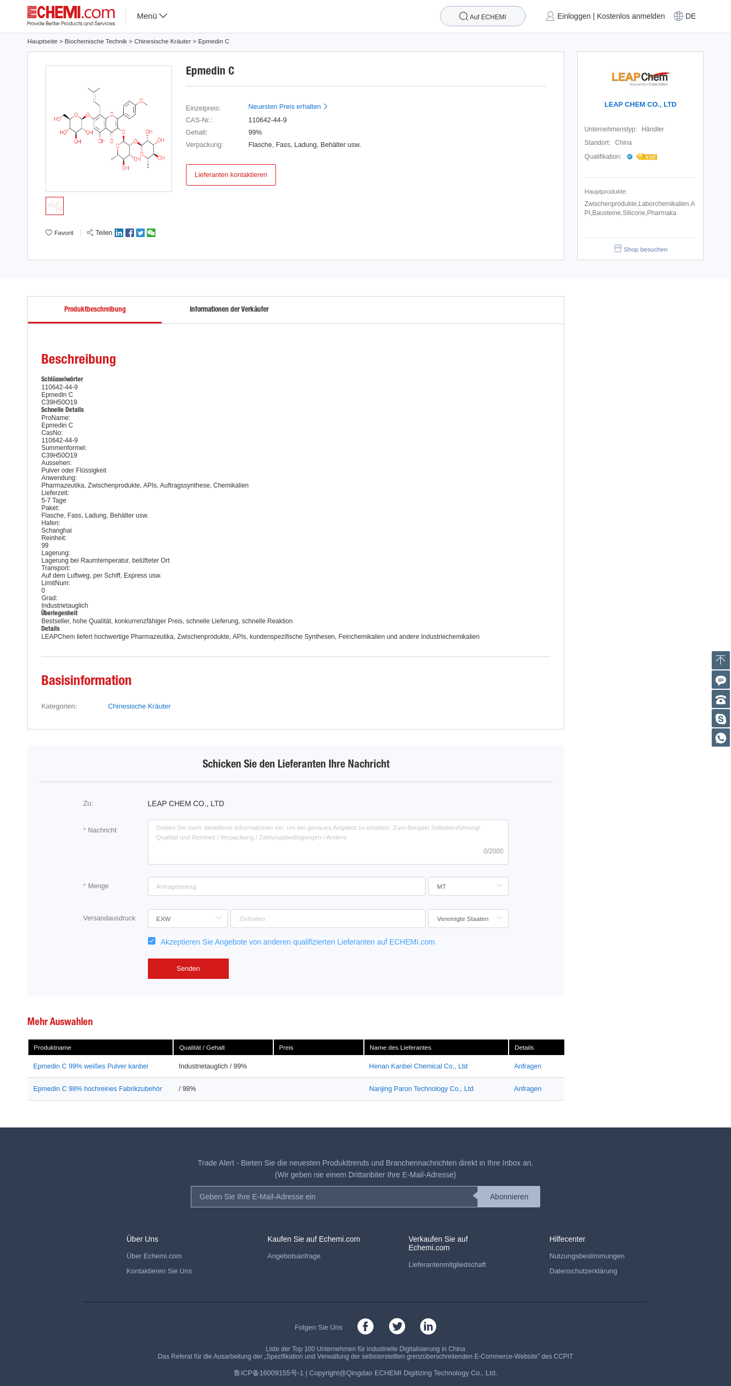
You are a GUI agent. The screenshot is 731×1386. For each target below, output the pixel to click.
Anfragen (527, 1066)
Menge (98, 886)
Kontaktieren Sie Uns (159, 1271)
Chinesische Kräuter (162, 41)
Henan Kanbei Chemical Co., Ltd (418, 1066)
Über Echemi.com (154, 1256)
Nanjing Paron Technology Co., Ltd (421, 1089)
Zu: (88, 803)
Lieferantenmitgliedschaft (447, 1264)
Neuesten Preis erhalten (288, 106)
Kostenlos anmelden (631, 16)
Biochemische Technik (96, 41)
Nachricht (102, 830)
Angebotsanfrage (293, 1256)
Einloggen (574, 16)
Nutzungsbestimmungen (586, 1256)
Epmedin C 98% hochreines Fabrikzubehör (97, 1089)
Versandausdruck (109, 918)
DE (690, 16)
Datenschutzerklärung (583, 1271)
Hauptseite (42, 41)
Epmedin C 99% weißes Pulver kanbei (90, 1066)
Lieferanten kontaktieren (231, 175)
